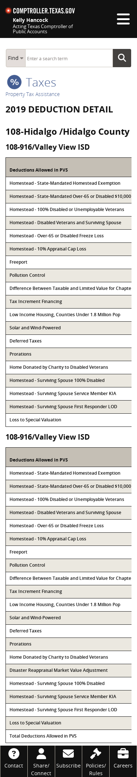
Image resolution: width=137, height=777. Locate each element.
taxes (31, 82)
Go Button (124, 58)
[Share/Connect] (41, 761)
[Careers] (123, 757)
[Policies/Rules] (95, 761)
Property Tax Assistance (32, 94)
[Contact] (13, 757)
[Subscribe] (68, 757)
